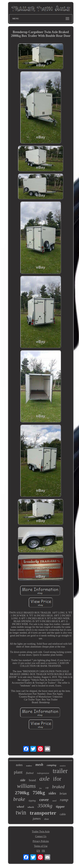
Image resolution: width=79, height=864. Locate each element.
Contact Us (40, 836)
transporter (43, 813)
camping (51, 765)
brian (63, 793)
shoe (46, 819)
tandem (63, 766)
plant (18, 772)
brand (32, 780)
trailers (29, 766)
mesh (39, 765)
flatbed (30, 773)
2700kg (22, 792)
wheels (31, 807)
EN (38, 851)
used (54, 800)
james (36, 818)
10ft (47, 788)
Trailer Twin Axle (41, 831)
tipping (32, 800)
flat (40, 788)
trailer (60, 770)
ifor (57, 778)
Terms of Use (40, 846)
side (22, 780)
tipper (60, 806)
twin (21, 812)
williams (26, 786)
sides (52, 793)
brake (19, 799)
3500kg (45, 805)
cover (44, 799)
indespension (43, 773)
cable (63, 814)
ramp (64, 799)
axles (19, 765)
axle (44, 778)
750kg (39, 792)
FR (43, 851)
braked (58, 786)
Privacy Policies (41, 841)
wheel (20, 806)
